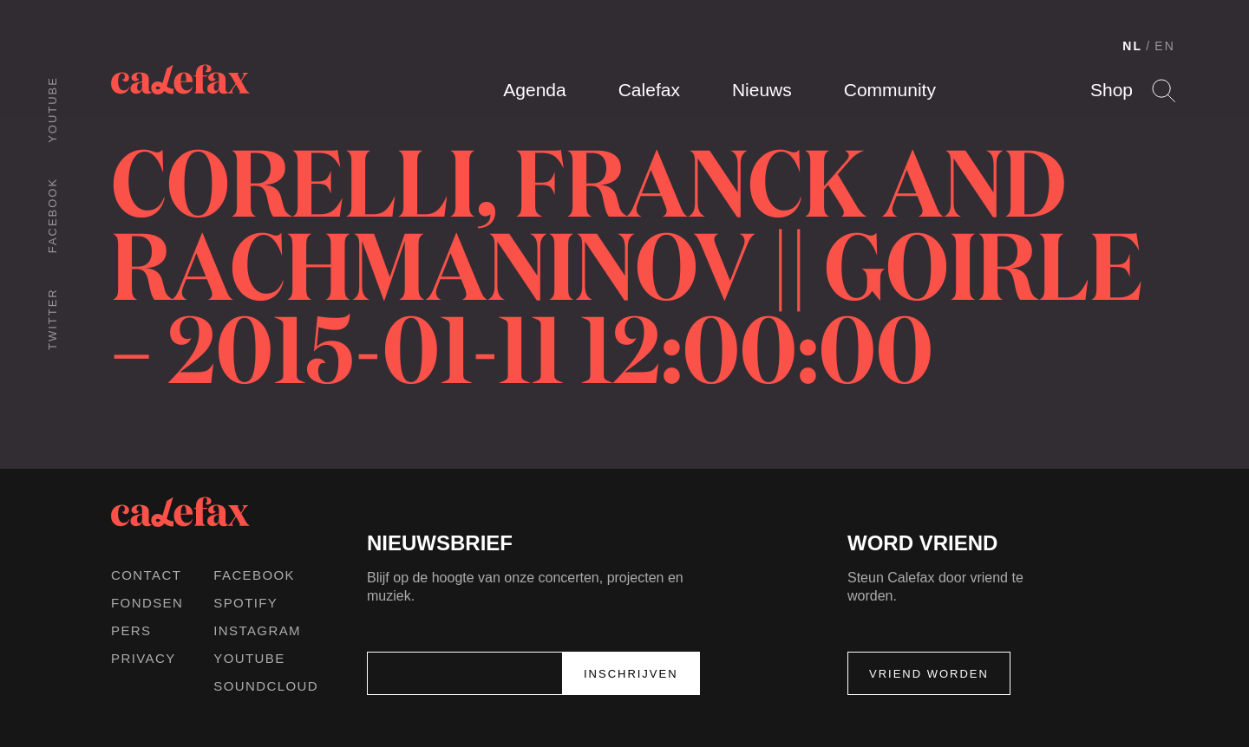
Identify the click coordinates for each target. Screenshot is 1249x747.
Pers (131, 630)
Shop (1111, 90)
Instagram (257, 630)
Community (890, 90)
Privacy (143, 658)
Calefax (649, 90)
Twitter (52, 319)
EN (1164, 46)
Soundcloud (265, 686)
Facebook (52, 215)
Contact (146, 575)
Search (1163, 90)
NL (1132, 46)
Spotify (245, 602)
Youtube (52, 109)
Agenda (534, 90)
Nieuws (762, 90)
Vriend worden (929, 673)
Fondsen (147, 602)
